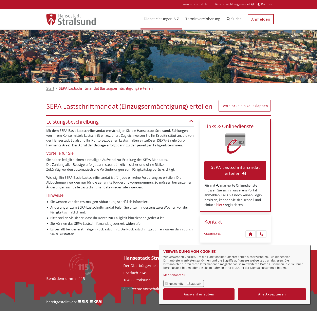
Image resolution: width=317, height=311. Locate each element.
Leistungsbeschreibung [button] (120, 122)
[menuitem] (195, 4)
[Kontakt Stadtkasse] (250, 234)
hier (219, 205)
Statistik (195, 284)
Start (50, 88)
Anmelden (260, 19)
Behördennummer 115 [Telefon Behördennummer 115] (65, 278)
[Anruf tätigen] (261, 234)
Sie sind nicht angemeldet (234, 4)
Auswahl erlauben (199, 294)
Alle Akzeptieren (272, 294)
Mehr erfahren (173, 275)
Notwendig (176, 284)
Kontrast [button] (265, 4)
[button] (234, 19)
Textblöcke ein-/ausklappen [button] (244, 106)
